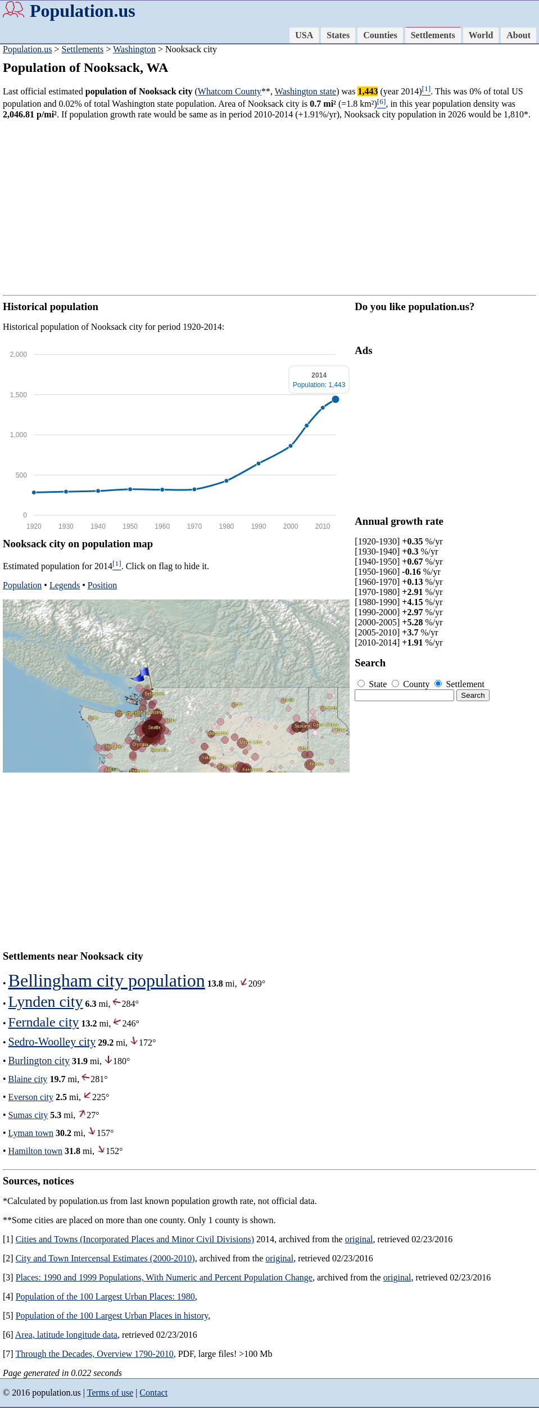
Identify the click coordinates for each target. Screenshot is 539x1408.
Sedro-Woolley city (52, 1041)
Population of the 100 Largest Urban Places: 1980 (105, 1296)
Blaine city (28, 1079)
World (481, 35)
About (518, 35)
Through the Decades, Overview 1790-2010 (94, 1354)
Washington (134, 49)
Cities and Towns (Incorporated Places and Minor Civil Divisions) (135, 1239)
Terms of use (110, 1392)
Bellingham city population (106, 980)
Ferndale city (43, 1022)
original (359, 1239)
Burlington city (39, 1060)
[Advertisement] (269, 207)
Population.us (82, 11)
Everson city (30, 1097)
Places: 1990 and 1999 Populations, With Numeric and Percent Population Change (164, 1277)
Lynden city (45, 1001)
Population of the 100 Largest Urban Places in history (112, 1315)
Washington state (305, 91)
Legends (64, 585)
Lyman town (30, 1133)
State (373, 684)
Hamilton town (35, 1151)
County (412, 684)
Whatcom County (229, 91)
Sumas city (28, 1115)
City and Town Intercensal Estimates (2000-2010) (105, 1258)
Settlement (459, 684)
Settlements (433, 35)
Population (22, 585)
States (338, 35)
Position (102, 585)
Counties (380, 35)
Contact (153, 1392)
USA (304, 35)
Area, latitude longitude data (66, 1334)
